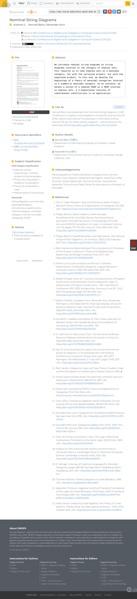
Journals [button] (47, 3)
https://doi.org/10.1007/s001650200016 (76, 328)
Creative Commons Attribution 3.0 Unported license (56, 43)
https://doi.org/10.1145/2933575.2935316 (76, 230)
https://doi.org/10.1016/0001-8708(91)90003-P (79, 383)
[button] (21, 3)
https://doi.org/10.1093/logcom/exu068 (76, 313)
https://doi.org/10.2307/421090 (77, 443)
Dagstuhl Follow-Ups (20, 571)
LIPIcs (13, 565)
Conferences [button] (65, 3)
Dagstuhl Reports (49, 571)
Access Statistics (24, 232)
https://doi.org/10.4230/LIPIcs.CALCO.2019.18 (93, 125)
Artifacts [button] (83, 3)
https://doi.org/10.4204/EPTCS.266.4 (80, 362)
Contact (107, 595)
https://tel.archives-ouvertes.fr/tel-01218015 (99, 510)
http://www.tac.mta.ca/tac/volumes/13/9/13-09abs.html (85, 395)
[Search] (109, 3)
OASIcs (14, 568)
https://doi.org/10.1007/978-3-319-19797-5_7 (78, 295)
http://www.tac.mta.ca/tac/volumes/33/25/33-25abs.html (91, 208)
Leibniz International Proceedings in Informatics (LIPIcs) (61, 36)
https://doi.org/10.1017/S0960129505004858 (78, 344)
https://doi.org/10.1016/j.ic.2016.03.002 (86, 242)
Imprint (88, 595)
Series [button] (32, 3)
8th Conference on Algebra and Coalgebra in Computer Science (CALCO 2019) (74, 33)
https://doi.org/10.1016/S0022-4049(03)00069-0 (80, 407)
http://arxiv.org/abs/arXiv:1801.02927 (80, 482)
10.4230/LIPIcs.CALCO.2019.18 (29, 143)
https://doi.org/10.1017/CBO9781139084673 (78, 458)
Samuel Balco (36, 24)
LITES (43, 578)
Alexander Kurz (55, 24)
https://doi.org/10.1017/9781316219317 (74, 257)
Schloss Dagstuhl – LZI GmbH (53, 595)
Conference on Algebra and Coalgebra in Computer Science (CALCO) (74, 39)
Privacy (98, 595)
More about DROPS (19, 550)
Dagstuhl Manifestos (50, 574)
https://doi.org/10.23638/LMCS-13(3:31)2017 (78, 273)
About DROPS (75, 595)
